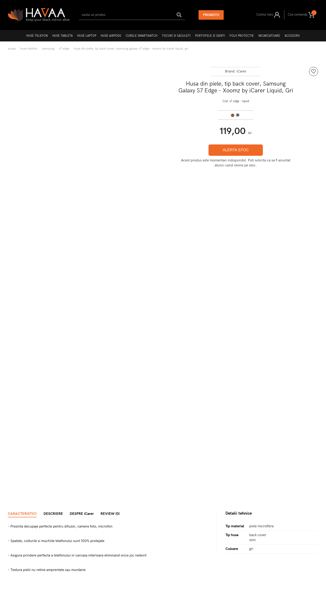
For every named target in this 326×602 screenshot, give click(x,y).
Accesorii (292, 36)
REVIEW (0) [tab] (110, 514)
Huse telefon (37, 36)
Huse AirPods (111, 36)
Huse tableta (62, 36)
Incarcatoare (269, 36)
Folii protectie (242, 36)
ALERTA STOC (236, 150)
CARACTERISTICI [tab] (22, 514)
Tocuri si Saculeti (176, 36)
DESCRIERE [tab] (53, 514)
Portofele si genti (210, 36)
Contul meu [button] (268, 15)
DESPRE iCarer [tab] (82, 514)
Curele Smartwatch (141, 36)
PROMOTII (211, 15)
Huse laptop (86, 36)
